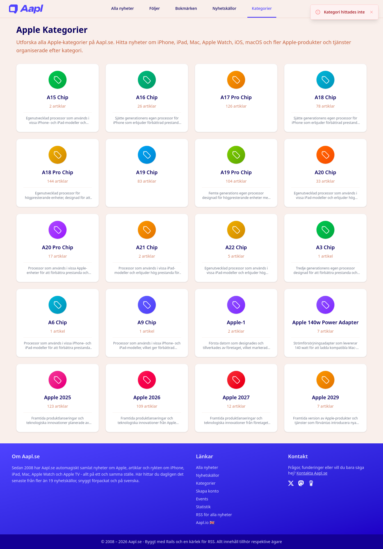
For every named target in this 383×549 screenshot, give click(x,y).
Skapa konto (207, 491)
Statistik (203, 506)
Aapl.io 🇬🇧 (205, 522)
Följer (154, 8)
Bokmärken (186, 8)
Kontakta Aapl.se (312, 473)
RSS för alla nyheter (214, 514)
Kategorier (262, 8)
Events (202, 499)
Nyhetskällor (224, 8)
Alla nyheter (122, 8)
